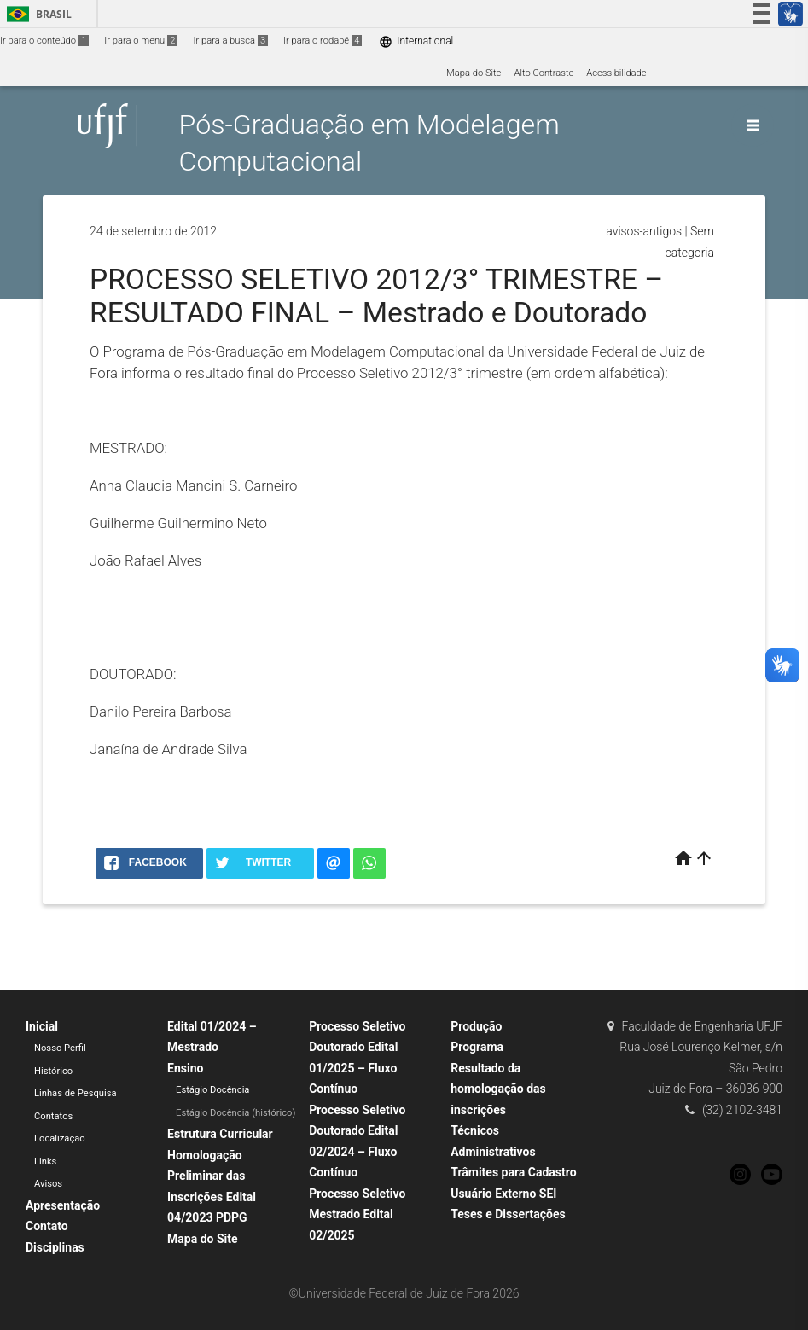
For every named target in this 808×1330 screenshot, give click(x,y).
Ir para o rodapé (322, 40)
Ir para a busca (230, 40)
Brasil (36, 14)
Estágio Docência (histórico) (235, 1112)
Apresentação (63, 1205)
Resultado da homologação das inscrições (498, 1089)
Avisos (48, 1183)
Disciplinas (55, 1247)
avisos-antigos (644, 231)
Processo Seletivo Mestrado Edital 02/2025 (357, 1214)
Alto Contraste (543, 72)
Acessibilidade (616, 72)
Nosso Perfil (60, 1048)
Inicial (42, 1026)
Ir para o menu (140, 40)
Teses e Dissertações (508, 1214)
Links (45, 1161)
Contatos (53, 1116)
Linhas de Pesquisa (75, 1093)
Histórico (53, 1071)
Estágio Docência (212, 1089)
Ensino (185, 1068)
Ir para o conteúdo (44, 40)
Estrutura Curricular (220, 1134)
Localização (59, 1138)
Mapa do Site (473, 72)
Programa (477, 1047)
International (416, 41)
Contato (47, 1226)
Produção (476, 1026)
